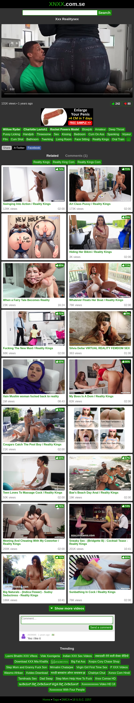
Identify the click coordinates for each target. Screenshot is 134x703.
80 (127, 103)
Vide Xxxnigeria (50, 656)
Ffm (5, 139)
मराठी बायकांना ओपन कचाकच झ (68, 673)
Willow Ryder (11, 129)
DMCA (65, 699)
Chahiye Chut (96, 673)
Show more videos (67, 608)
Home (46, 699)
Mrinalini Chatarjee (61, 667)
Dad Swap (46, 678)
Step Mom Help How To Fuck (74, 678)
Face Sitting (82, 139)
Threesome (44, 134)
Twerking (47, 139)
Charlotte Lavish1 (35, 129)
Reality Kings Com (89, 162)
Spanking (113, 134)
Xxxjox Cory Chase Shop (104, 661)
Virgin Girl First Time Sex (91, 667)
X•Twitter (19, 147)
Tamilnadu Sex (27, 678)
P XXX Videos (119, 667)
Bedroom (79, 134)
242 (116, 103)
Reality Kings (101, 139)
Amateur (100, 129)
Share (6, 147)
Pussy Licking (11, 134)
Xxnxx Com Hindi (119, 673)
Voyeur (126, 134)
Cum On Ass (96, 134)
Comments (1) (76, 155)
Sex (56, 134)
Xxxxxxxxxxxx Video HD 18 (98, 684)
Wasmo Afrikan (13, 673)
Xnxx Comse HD (105, 678)
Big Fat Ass (78, 661)
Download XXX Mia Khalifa (31, 661)
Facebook (34, 147)
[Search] (59, 12)
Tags (56, 699)
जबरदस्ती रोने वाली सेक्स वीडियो (111, 656)
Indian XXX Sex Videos (77, 656)
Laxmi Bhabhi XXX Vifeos (21, 656)
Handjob (28, 134)
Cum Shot (17, 139)
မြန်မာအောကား (59, 661)
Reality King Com (64, 162)
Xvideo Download (37, 673)
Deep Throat (116, 129)
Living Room (64, 139)
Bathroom (33, 139)
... (128, 139)
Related (52, 155)
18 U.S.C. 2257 (81, 699)
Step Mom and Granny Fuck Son (26, 667)
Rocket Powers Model (64, 129)
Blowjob (87, 129)
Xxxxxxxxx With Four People (67, 689)
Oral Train (118, 139)
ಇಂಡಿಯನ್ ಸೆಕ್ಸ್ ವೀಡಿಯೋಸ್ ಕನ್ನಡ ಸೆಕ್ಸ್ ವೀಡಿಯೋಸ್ (48, 684)
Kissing (66, 134)
